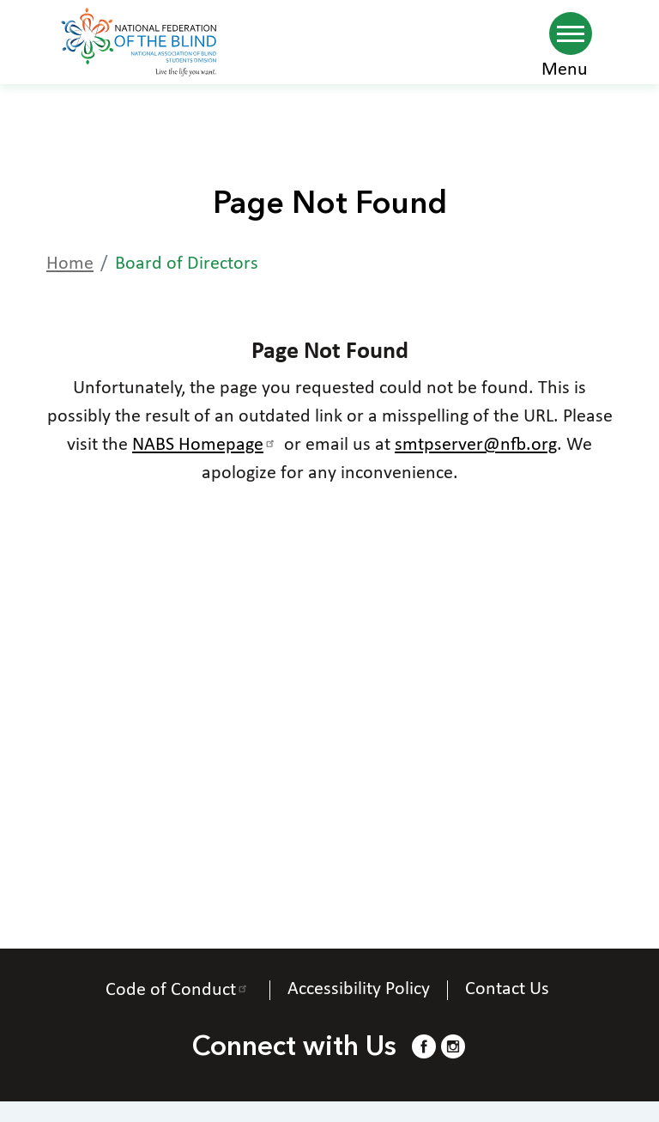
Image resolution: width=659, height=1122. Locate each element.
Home (70, 264)
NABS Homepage (206, 445)
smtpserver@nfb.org (476, 445)
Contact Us (509, 989)
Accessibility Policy (358, 989)
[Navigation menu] (570, 33)
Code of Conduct (179, 990)
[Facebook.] (424, 1046)
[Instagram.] (453, 1046)
